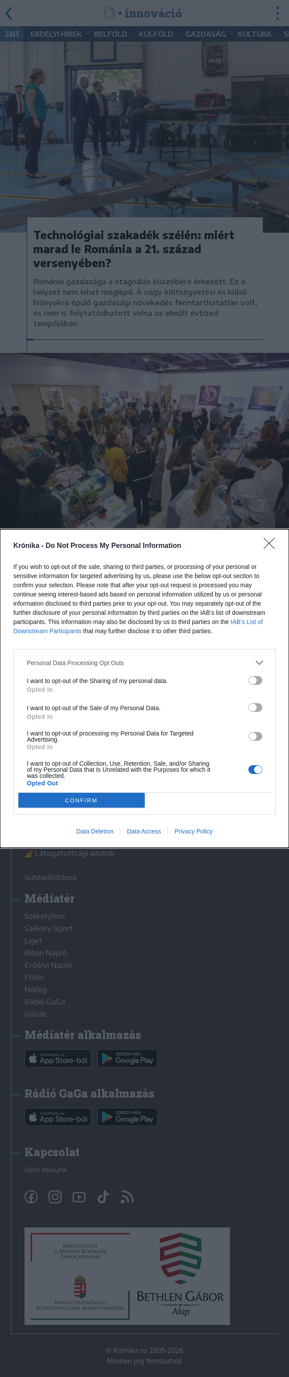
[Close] (272, 546)
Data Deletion (95, 831)
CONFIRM (81, 800)
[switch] (255, 680)
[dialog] (144, 688)
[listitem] (144, 662)
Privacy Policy (193, 831)
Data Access (144, 831)
